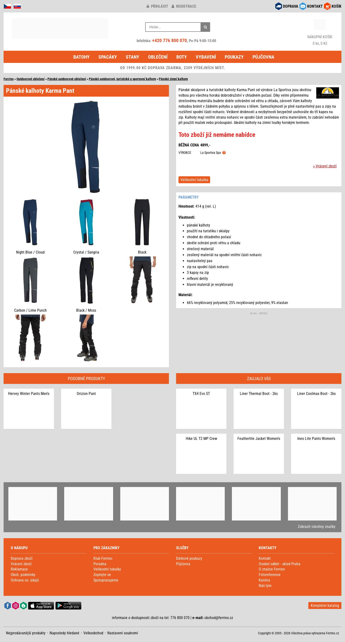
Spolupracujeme (105, 580)
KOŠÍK (336, 6)
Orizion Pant (86, 393)
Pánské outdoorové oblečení (66, 79)
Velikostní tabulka (194, 179)
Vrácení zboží (21, 564)
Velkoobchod (93, 633)
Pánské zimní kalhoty (173, 79)
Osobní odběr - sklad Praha (279, 564)
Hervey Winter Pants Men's (28, 393)
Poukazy (234, 57)
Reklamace (19, 569)
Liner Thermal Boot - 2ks (259, 393)
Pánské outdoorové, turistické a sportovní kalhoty (122, 79)
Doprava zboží (22, 558)
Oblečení (157, 57)
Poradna (99, 564)
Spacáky (107, 57)
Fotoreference (270, 574)
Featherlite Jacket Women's (258, 438)
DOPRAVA (290, 6)
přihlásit (157, 6)
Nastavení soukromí (122, 633)
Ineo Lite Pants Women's (316, 438)
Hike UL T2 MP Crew (201, 438)
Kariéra (264, 580)
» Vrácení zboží (325, 166)
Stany (132, 57)
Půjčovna (263, 57)
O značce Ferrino (272, 569)
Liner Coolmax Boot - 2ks (316, 393)
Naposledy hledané (64, 633)
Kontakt (265, 558)
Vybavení (206, 57)
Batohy (81, 57)
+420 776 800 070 (169, 40)
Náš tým (265, 585)
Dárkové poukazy (189, 558)
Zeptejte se (102, 574)
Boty (181, 57)
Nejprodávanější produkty (26, 633)
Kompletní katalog (325, 605)
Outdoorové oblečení (31, 79)
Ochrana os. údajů (25, 580)
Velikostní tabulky (107, 569)
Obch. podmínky (23, 574)
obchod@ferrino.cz (218, 617)
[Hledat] (205, 27)
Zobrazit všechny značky (316, 526)
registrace (184, 6)
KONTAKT (315, 6)
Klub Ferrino (102, 558)
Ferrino (9, 79)
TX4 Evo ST (201, 393)
